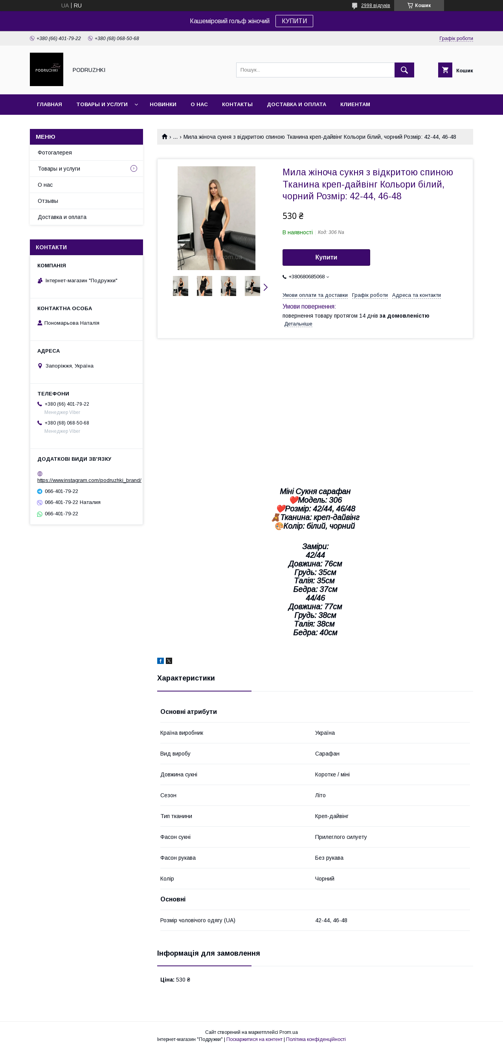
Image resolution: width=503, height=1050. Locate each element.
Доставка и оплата (296, 104)
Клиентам (355, 104)
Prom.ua (288, 1032)
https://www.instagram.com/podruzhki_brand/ (89, 480)
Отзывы (48, 201)
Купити (327, 257)
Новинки (163, 104)
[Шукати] (404, 70)
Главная (49, 104)
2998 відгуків (375, 5)
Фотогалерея (55, 152)
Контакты (237, 104)
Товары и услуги (102, 104)
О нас (199, 104)
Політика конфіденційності (316, 1039)
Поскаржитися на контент (254, 1039)
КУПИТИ (294, 21)
